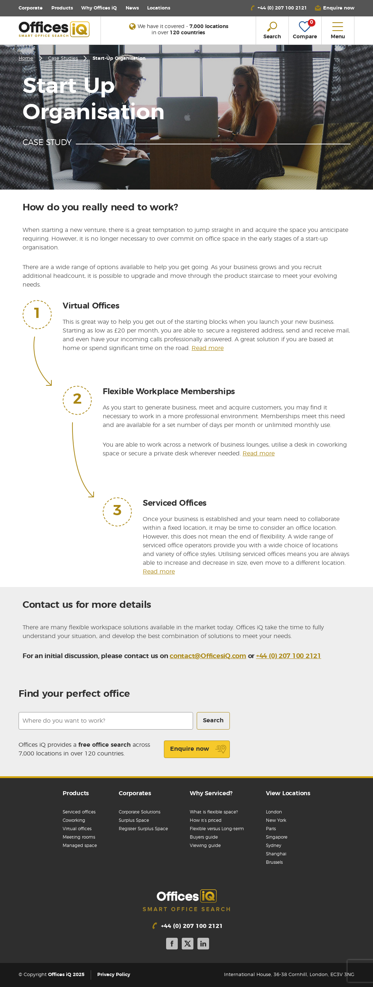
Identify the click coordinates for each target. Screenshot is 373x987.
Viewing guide (205, 845)
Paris (271, 829)
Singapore (276, 837)
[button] (334, 8)
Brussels (274, 862)
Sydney (273, 845)
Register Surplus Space (143, 829)
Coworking (74, 820)
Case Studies (63, 58)
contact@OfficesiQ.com (208, 656)
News (132, 8)
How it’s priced (205, 820)
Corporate (31, 8)
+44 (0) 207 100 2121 (288, 656)
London (274, 812)
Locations (158, 8)
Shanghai (276, 854)
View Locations (288, 793)
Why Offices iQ (99, 8)
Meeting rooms (79, 837)
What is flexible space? (214, 812)
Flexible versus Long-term (217, 829)
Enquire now (198, 749)
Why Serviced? (211, 793)
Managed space (80, 845)
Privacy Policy (113, 974)
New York (276, 820)
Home (26, 58)
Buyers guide (204, 837)
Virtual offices (77, 829)
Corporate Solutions (139, 812)
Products (62, 8)
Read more (208, 348)
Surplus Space (134, 820)
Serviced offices (79, 812)
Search (213, 720)
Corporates (135, 793)
